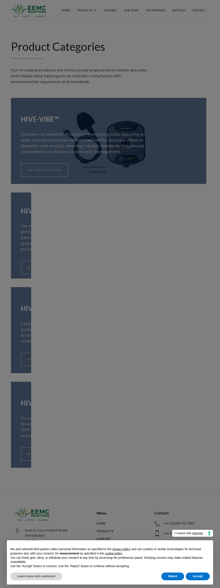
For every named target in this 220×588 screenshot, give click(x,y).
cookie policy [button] (113, 553)
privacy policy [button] (121, 549)
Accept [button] (198, 576)
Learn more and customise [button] (36, 576)
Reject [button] (172, 576)
